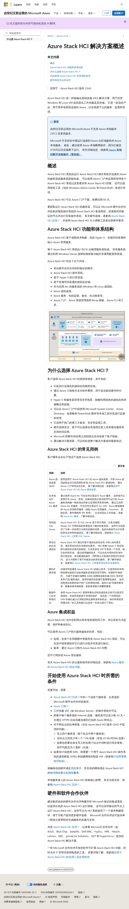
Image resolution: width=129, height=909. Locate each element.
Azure (50, 35)
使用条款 (30, 901)
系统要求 (76, 768)
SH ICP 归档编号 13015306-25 (19, 892)
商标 (41, 901)
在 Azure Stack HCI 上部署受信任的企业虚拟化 (95, 562)
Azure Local (62, 35)
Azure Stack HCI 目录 (65, 697)
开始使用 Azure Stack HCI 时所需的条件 (70, 75)
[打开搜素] (122, 4)
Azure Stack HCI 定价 (65, 784)
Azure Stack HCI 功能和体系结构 (66, 67)
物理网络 (55, 772)
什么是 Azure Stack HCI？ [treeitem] (20, 39)
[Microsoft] (6, 4)
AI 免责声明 (51, 896)
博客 (76, 896)
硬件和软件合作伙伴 (60, 80)
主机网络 (68, 772)
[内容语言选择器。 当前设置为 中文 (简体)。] (13, 884)
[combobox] (22, 33)
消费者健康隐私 (12, 901)
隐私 (80, 892)
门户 (107, 13)
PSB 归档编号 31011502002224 (56, 892)
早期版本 (65, 896)
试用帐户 (118, 13)
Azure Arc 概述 (70, 516)
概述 (52, 63)
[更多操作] (123, 36)
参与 (87, 896)
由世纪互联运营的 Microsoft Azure (21, 896)
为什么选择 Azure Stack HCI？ (65, 71)
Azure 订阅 (60, 706)
